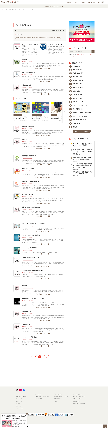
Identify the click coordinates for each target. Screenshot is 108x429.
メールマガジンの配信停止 (79, 403)
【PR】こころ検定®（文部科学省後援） (30, 45)
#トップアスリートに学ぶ (56, 120)
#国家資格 (50, 37)
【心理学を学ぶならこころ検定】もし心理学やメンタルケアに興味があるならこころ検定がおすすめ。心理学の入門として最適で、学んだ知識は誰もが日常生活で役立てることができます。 (29, 52)
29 (35, 357)
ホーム (17, 394)
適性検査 (73, 127)
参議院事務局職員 (26, 85)
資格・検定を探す (68, 2)
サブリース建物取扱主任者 (28, 72)
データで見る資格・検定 (37, 114)
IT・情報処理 (74, 66)
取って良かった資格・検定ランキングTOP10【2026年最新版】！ (83, 145)
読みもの (77, 2)
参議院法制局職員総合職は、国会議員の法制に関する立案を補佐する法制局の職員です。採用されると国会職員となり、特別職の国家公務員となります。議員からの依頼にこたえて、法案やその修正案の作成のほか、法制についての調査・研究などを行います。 (43, 132)
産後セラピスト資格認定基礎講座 (30, 181)
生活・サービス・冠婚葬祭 (78, 116)
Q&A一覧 (18, 403)
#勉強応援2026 (23, 120)
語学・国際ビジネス (76, 109)
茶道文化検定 (25, 59)
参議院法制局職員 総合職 (28, 126)
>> (47, 357)
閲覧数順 (54, 30)
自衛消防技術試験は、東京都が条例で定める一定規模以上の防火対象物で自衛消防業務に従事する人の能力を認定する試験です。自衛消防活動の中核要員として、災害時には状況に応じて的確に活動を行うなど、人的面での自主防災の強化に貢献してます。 (43, 317)
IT (71, 56)
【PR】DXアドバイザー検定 (55, 44)
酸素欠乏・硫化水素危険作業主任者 (31, 207)
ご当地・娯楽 (74, 91)
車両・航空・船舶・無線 (77, 119)
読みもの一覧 (19, 398)
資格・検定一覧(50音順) (21, 396)
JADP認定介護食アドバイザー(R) (30, 257)
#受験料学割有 (42, 37)
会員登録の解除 (76, 401)
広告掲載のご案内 (58, 398)
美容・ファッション (76, 101)
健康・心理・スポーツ (77, 87)
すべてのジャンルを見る (81, 131)
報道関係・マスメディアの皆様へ (61, 396)
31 (43, 357)
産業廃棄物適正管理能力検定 (29, 156)
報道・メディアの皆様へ (94, 2)
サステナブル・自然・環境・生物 (80, 112)
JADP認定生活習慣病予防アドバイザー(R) (32, 270)
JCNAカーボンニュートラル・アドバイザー (33, 298)
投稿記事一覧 (19, 401)
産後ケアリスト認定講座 (28, 168)
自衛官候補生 (25, 285)
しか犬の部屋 (38, 394)
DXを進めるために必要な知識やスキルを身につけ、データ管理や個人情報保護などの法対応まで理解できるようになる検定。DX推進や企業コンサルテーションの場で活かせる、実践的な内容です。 (56, 50)
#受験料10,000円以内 (32, 37)
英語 (74, 56)
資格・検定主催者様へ (59, 394)
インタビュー (54, 114)
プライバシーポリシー (78, 398)
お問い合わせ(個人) (77, 394)
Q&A (83, 2)
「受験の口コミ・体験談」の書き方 (42, 396)
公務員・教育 (74, 123)
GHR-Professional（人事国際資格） (31, 235)
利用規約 (56, 401)
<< (31, 357)
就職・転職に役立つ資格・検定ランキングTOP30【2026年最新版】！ (83, 159)
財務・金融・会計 (75, 69)
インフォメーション (20, 408)
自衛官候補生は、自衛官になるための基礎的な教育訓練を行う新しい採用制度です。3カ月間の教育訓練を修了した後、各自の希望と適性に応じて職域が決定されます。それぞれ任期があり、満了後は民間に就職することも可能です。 (43, 292)
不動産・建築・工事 (76, 73)
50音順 (62, 30)
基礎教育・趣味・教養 (77, 80)
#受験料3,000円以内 (20, 37)
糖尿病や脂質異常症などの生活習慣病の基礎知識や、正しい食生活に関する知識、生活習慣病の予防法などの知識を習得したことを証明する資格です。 (43, 275)
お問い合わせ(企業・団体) (79, 396)
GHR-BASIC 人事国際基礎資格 (29, 248)
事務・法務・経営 (75, 76)
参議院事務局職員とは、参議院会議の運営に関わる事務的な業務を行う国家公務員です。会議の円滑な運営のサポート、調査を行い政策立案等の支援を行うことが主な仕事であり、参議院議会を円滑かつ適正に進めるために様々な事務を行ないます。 (43, 91)
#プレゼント (16, 120)
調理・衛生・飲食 (75, 98)
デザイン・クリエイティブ (78, 105)
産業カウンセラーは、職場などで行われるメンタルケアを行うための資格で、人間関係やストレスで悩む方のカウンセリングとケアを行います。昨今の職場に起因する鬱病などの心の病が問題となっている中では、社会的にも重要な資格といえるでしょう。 (43, 145)
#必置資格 (58, 37)
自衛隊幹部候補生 (26, 324)
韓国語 (78, 54)
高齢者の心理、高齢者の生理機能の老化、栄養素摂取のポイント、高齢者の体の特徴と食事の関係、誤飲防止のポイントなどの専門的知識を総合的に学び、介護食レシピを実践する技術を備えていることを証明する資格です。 (43, 264)
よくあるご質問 (38, 398)
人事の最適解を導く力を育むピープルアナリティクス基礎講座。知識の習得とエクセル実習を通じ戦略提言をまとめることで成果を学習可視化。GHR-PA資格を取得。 (43, 228)
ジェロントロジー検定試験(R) (29, 337)
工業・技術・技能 (75, 94)
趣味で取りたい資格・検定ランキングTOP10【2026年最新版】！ (83, 173)
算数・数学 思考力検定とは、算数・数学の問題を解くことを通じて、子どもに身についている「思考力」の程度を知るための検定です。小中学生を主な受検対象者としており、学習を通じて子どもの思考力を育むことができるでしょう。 (43, 200)
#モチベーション (45, 120)
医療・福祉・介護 (75, 83)
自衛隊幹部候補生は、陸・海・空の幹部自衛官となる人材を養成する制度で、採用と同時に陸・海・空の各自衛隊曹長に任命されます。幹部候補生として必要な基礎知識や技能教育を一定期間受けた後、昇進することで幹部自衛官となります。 (43, 330)
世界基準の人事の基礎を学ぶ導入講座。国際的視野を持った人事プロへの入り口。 (40, 252)
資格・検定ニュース (20, 406)
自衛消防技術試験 (26, 311)
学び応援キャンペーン (18, 114)
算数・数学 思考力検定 (27, 194)
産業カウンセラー (26, 139)
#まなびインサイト (36, 120)
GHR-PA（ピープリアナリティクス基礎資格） (33, 223)
